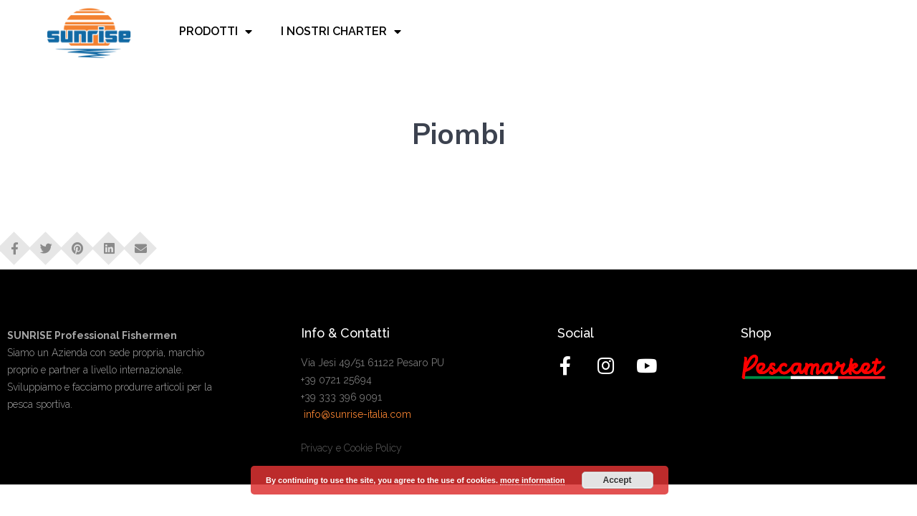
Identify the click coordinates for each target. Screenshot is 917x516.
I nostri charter (341, 32)
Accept (617, 480)
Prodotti (215, 32)
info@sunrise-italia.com (357, 414)
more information (532, 480)
